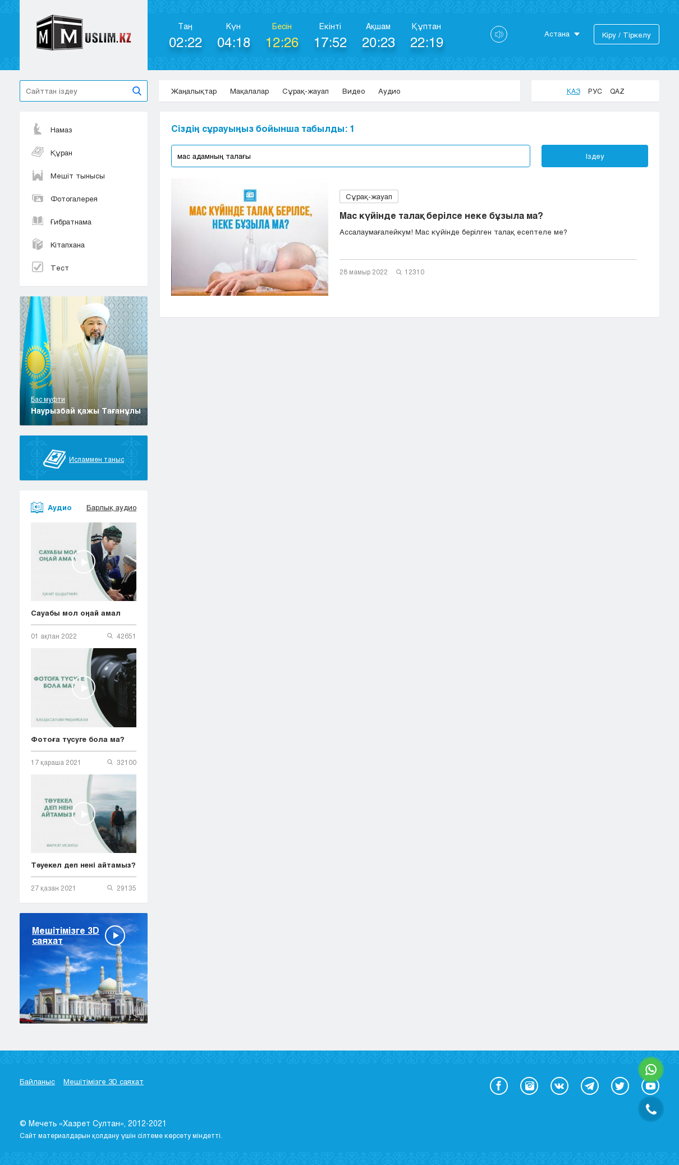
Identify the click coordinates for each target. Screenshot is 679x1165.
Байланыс (37, 1081)
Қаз (573, 91)
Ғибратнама (61, 221)
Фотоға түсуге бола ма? (78, 739)
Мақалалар (249, 90)
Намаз (51, 129)
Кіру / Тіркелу (626, 34)
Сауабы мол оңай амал (76, 612)
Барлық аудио (111, 507)
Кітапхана (58, 244)
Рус (595, 91)
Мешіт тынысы (68, 175)
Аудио (389, 90)
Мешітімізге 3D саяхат (103, 1081)
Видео (353, 90)
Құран (51, 152)
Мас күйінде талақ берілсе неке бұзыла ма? (441, 215)
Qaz (617, 91)
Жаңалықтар (194, 90)
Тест (50, 267)
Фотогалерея (64, 198)
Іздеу (595, 156)
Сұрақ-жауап (305, 90)
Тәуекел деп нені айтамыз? (83, 864)
